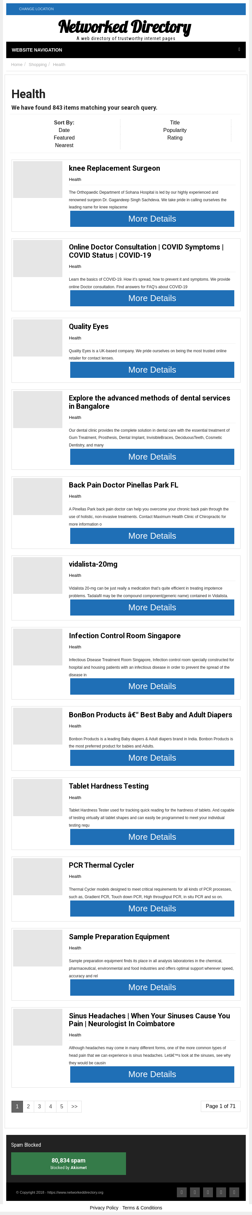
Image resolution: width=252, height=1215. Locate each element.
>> (75, 1106)
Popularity (175, 130)
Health (59, 64)
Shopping (38, 64)
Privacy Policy (104, 1207)
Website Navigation (126, 50)
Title (175, 122)
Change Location (32, 9)
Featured (64, 138)
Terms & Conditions (142, 1207)
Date (64, 130)
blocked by (68, 1163)
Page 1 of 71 (221, 1106)
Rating (174, 138)
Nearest (64, 145)
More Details (152, 219)
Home (17, 64)
